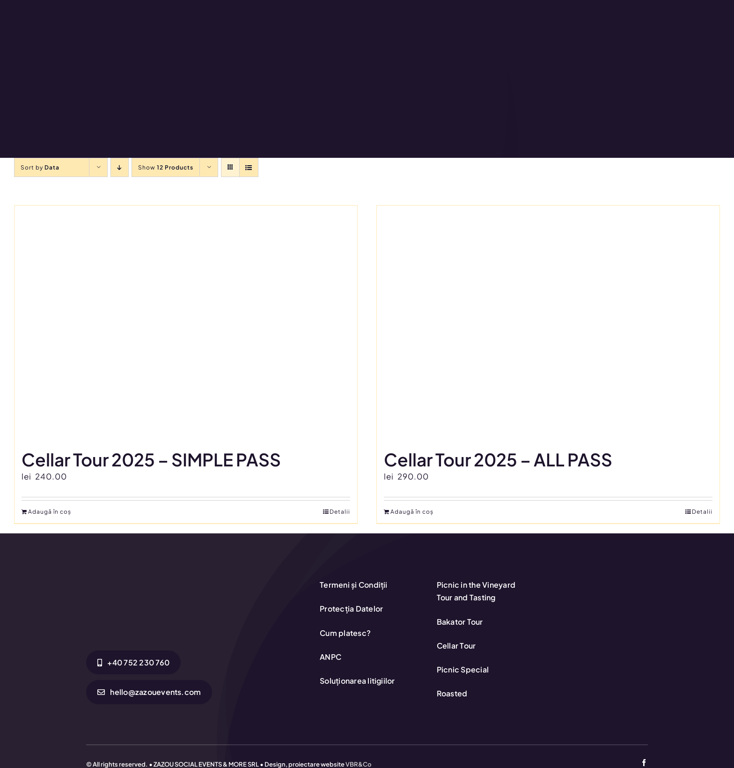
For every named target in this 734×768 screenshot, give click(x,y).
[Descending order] (119, 167)
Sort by (40, 167)
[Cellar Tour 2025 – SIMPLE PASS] (186, 323)
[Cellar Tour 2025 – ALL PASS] (548, 323)
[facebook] (644, 762)
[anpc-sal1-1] (600, 610)
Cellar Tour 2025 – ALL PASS (498, 459)
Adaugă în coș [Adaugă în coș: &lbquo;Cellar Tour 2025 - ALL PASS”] (411, 511)
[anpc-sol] (600, 579)
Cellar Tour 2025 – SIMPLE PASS (151, 459)
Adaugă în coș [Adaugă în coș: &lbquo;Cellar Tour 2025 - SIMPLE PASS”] (49, 511)
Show (165, 167)
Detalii (340, 511)
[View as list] (249, 167)
